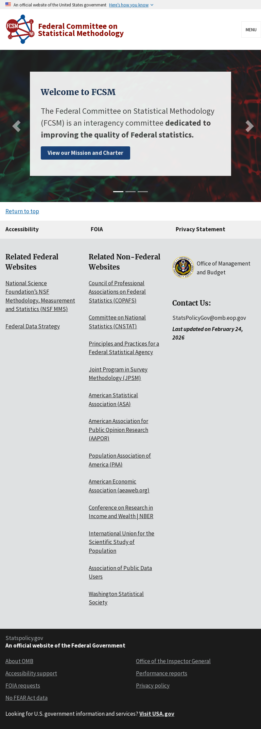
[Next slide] (248, 126)
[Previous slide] (18, 126)
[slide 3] (143, 191)
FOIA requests (22, 685)
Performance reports (161, 673)
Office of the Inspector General (173, 661)
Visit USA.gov (156, 713)
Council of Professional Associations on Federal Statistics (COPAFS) (117, 291)
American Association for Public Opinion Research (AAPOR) (118, 429)
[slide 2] (130, 191)
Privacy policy (153, 685)
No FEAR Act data (26, 697)
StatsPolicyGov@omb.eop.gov (209, 318)
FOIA (97, 229)
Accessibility (22, 229)
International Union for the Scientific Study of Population (121, 542)
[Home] (65, 29)
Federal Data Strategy (32, 326)
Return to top (22, 211)
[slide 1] (118, 191)
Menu (251, 29)
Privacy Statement (200, 229)
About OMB (19, 661)
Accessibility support (31, 673)
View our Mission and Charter (85, 153)
